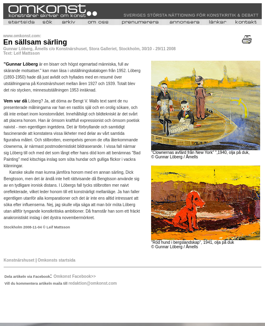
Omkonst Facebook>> (75, 276)
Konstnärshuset (19, 260)
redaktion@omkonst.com (92, 283)
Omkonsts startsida (56, 260)
